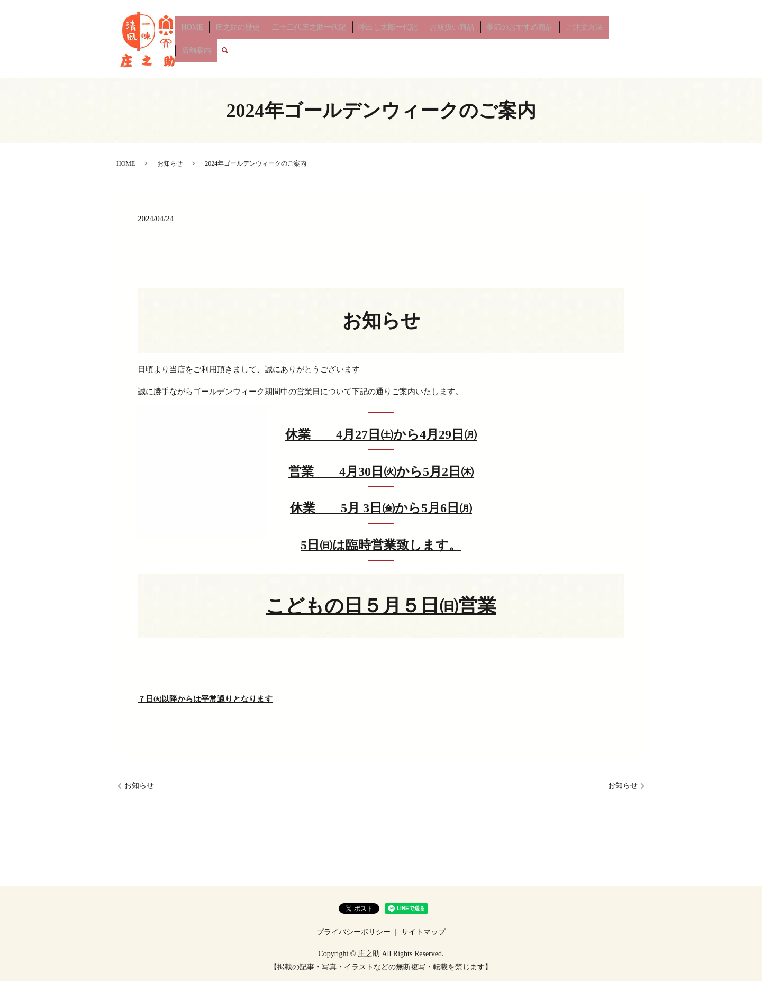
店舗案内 (611, 39)
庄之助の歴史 (248, 39)
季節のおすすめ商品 (511, 39)
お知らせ (170, 163)
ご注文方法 (570, 39)
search (638, 39)
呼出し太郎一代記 (389, 39)
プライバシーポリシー (353, 932)
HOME (208, 39)
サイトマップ (423, 932)
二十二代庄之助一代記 (315, 39)
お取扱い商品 (448, 39)
